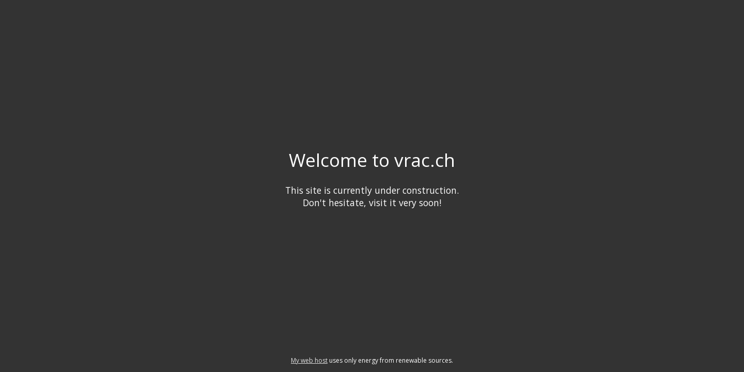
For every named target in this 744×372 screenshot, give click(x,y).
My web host (309, 360)
